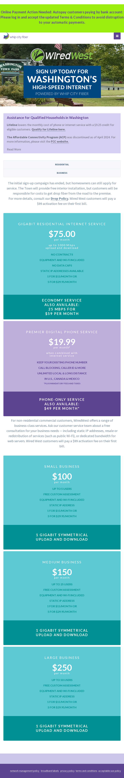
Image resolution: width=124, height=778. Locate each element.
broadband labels (50, 770)
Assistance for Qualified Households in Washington (47, 118)
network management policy (25, 770)
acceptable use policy (109, 770)
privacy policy (67, 770)
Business (62, 172)
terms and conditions (86, 770)
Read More (14, 149)
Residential (62, 164)
